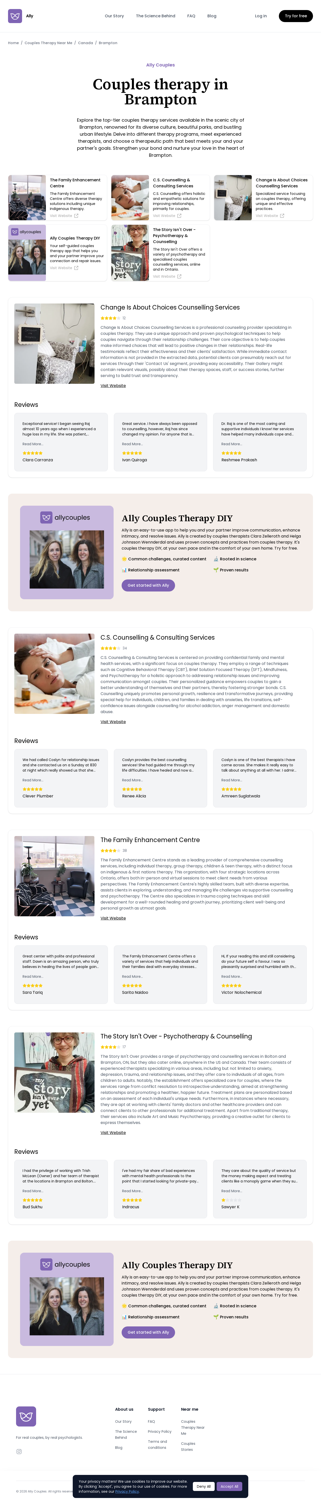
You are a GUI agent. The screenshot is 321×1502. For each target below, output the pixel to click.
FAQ (191, 16)
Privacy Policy (160, 1431)
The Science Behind (155, 16)
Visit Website (113, 386)
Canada (85, 42)
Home (13, 42)
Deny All (204, 1486)
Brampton (108, 42)
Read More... (33, 443)
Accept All (229, 1486)
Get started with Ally (148, 585)
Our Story (114, 16)
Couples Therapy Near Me (48, 42)
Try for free (296, 16)
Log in (261, 16)
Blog (211, 16)
